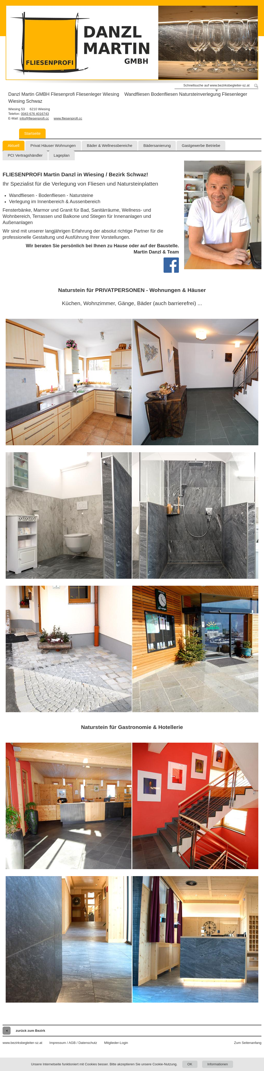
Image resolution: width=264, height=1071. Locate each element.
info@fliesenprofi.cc (34, 118)
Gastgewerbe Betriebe (201, 145)
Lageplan (62, 155)
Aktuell (13, 145)
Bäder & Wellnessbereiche (109, 145)
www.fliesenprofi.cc (68, 118)
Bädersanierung (157, 145)
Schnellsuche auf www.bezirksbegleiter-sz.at (216, 85)
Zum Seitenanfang (247, 1043)
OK (189, 1064)
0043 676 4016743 (35, 114)
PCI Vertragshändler (25, 155)
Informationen (217, 1064)
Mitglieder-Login (116, 1043)
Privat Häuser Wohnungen (53, 145)
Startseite (32, 133)
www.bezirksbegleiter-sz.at (22, 1043)
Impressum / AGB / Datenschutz (73, 1043)
